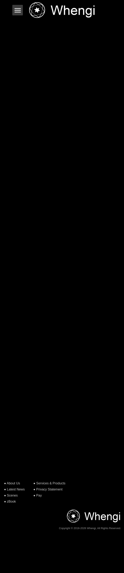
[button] (17, 10)
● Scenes (11, 495)
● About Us (12, 483)
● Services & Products (49, 483)
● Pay (37, 495)
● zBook (10, 501)
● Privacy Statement (48, 489)
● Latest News (14, 489)
